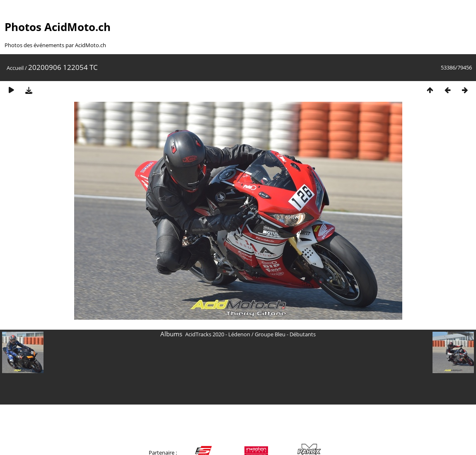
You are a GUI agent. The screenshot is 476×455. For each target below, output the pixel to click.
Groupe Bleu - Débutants (285, 334)
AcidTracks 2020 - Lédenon (217, 334)
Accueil (15, 68)
